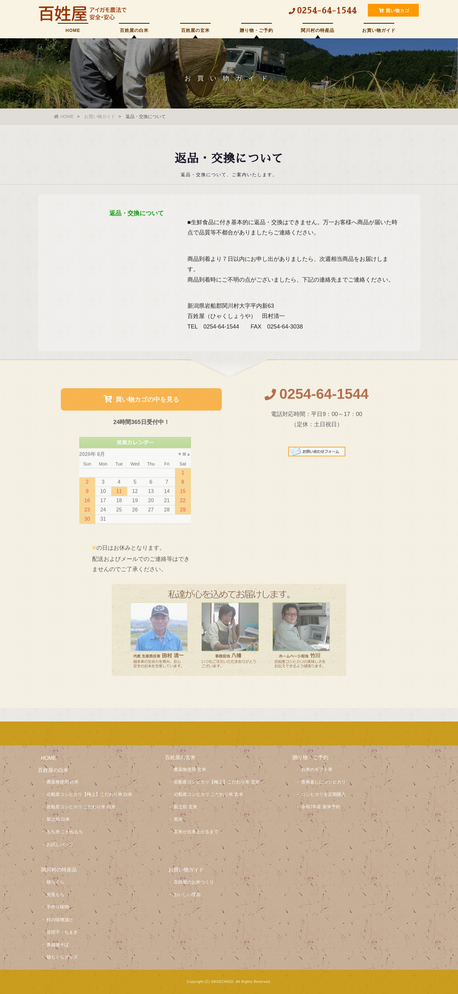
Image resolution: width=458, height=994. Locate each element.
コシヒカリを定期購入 (323, 794)
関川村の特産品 (317, 30)
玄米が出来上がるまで (196, 831)
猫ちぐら (55, 882)
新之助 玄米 (185, 806)
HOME (73, 30)
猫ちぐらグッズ (62, 957)
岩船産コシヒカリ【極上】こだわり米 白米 (90, 794)
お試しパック (60, 844)
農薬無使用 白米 (63, 781)
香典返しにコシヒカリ (323, 781)
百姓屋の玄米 (195, 30)
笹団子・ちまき (62, 932)
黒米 (178, 819)
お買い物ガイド (379, 30)
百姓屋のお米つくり (194, 882)
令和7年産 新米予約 (321, 806)
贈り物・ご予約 (256, 30)
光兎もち (55, 894)
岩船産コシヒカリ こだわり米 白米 (81, 806)
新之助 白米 (58, 819)
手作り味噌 (58, 906)
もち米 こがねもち (65, 831)
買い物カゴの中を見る (141, 402)
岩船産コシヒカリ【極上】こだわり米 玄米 (217, 781)
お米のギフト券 (316, 769)
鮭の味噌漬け (60, 919)
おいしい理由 (187, 894)
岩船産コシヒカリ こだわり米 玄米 (208, 794)
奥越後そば (58, 944)
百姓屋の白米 (134, 30)
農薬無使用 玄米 (190, 769)
